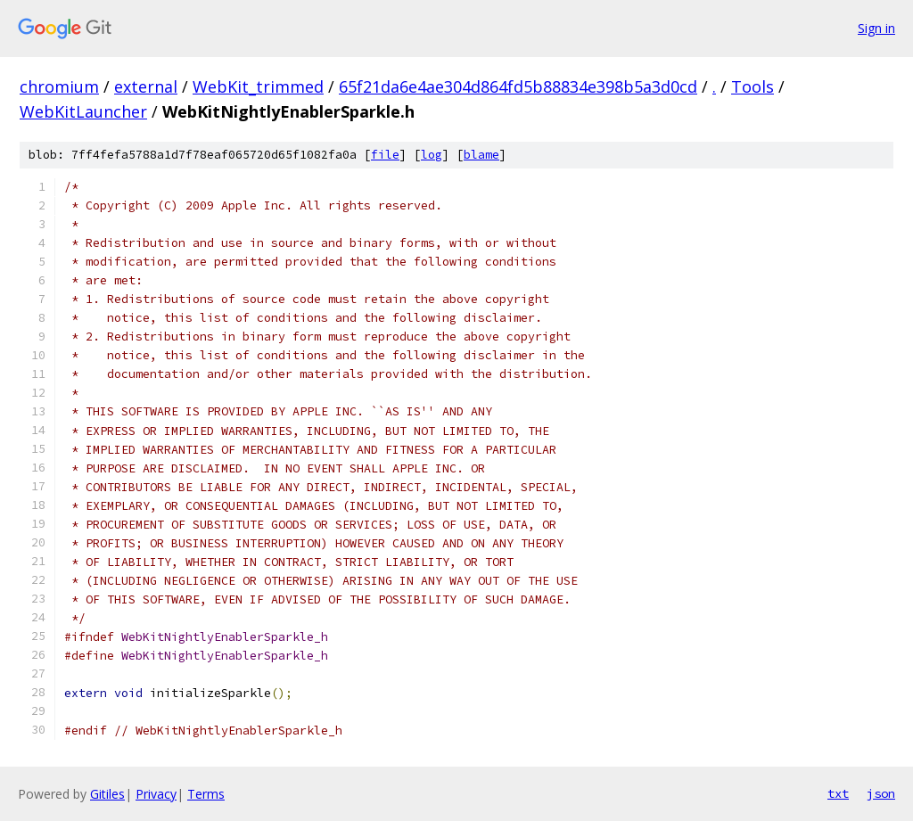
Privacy (156, 793)
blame (481, 154)
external (145, 86)
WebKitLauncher (83, 111)
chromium (59, 86)
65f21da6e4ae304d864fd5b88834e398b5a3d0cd (518, 86)
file (385, 154)
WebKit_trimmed (258, 86)
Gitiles (107, 793)
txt (838, 793)
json (881, 793)
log (431, 154)
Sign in (876, 28)
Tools (752, 86)
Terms (206, 793)
